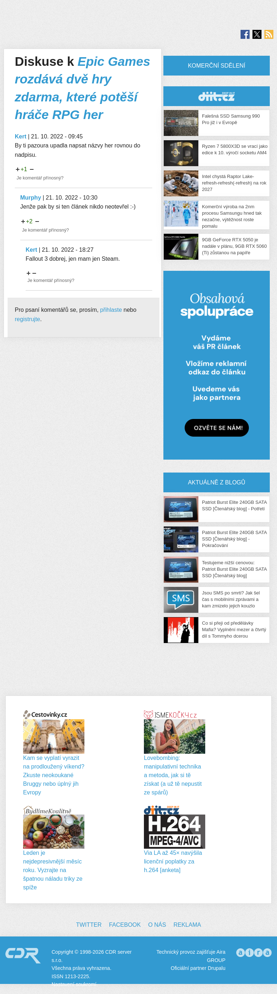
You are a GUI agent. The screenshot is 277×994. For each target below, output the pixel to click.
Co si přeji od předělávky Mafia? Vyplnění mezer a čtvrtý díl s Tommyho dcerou (234, 629)
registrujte (27, 319)
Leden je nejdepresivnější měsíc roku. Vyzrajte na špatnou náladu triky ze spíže (53, 870)
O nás (157, 925)
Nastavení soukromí (74, 984)
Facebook (125, 925)
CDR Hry (216, 96)
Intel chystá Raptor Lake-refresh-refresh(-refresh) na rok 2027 (234, 183)
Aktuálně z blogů (216, 482)
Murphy (30, 198)
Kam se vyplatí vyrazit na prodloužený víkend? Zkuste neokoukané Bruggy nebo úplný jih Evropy (53, 775)
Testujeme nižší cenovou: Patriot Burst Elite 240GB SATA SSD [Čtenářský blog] (234, 569)
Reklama (187, 925)
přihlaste (111, 310)
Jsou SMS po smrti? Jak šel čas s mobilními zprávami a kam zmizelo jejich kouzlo (231, 599)
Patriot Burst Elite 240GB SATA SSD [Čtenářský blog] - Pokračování (234, 539)
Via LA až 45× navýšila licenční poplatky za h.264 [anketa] (173, 861)
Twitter (89, 925)
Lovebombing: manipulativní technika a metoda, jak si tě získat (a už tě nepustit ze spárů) (173, 775)
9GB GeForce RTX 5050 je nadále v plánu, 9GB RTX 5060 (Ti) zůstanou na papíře (234, 246)
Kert (20, 136)
